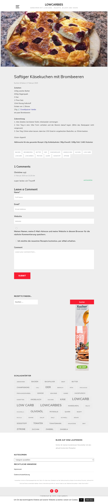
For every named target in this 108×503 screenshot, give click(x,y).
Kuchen (77, 152)
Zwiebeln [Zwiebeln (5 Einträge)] (64, 429)
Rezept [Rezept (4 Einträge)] (79, 412)
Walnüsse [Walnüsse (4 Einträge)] (72, 423)
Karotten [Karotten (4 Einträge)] (20, 400)
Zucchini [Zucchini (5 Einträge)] (35, 429)
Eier (45, 152)
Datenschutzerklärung (22, 475)
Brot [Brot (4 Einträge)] (63, 382)
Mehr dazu (89, 500)
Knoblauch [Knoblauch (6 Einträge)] (36, 399)
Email (17, 204)
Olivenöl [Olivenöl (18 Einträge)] (37, 411)
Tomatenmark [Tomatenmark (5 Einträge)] (55, 423)
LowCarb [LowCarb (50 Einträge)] (80, 399)
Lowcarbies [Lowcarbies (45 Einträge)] (51, 405)
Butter (38, 152)
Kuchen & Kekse (20, 83)
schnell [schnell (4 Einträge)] (64, 417)
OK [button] (81, 500)
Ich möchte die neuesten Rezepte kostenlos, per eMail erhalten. (46, 241)
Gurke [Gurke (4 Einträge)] (65, 393)
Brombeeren (28, 152)
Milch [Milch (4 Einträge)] (87, 406)
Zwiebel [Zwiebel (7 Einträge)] (49, 429)
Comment (18, 247)
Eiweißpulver (55, 152)
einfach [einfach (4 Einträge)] (60, 387)
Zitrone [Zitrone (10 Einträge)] (21, 429)
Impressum (18, 469)
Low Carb (87, 152)
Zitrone (66, 156)
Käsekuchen (67, 152)
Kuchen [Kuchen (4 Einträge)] (51, 400)
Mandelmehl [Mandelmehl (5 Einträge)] (73, 406)
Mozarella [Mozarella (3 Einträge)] (20, 412)
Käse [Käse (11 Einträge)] (63, 399)
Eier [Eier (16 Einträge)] (48, 387)
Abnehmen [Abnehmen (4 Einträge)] (21, 382)
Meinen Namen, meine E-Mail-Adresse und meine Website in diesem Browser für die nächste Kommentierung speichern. (52, 233)
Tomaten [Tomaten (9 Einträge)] (38, 423)
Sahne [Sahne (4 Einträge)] (30, 417)
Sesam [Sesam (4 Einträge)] (76, 417)
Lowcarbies (54, 4)
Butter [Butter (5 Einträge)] (75, 382)
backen (17, 152)
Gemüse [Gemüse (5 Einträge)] (40, 393)
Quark (48, 156)
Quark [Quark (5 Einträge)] (67, 412)
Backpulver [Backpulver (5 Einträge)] (50, 382)
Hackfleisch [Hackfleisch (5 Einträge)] (80, 393)
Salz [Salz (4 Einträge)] (52, 417)
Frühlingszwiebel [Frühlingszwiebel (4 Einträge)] (24, 393)
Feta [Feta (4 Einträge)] (71, 387)
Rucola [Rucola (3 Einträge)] (19, 417)
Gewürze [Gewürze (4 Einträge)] (53, 393)
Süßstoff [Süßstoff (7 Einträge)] (22, 423)
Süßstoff (56, 156)
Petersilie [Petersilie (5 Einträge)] (54, 412)
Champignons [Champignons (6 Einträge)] (23, 387)
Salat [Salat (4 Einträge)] (42, 417)
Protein (39, 156)
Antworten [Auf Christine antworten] (88, 180)
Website (18, 216)
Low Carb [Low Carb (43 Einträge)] (25, 405)
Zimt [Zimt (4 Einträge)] (84, 423)
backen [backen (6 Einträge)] (34, 382)
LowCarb (18, 156)
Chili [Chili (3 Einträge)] (37, 387)
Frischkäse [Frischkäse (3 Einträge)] (83, 387)
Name (17, 192)
